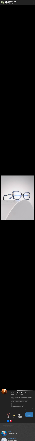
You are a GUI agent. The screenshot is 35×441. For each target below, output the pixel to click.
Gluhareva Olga (12, 438)
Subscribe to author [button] (29, 414)
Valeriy (9, 431)
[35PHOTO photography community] (8, 2)
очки (13, 401)
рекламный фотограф (17, 403)
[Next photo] (33, 192)
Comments (7, 427)
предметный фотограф (17, 406)
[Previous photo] (1, 192)
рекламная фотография (21, 401)
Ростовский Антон (17, 395)
